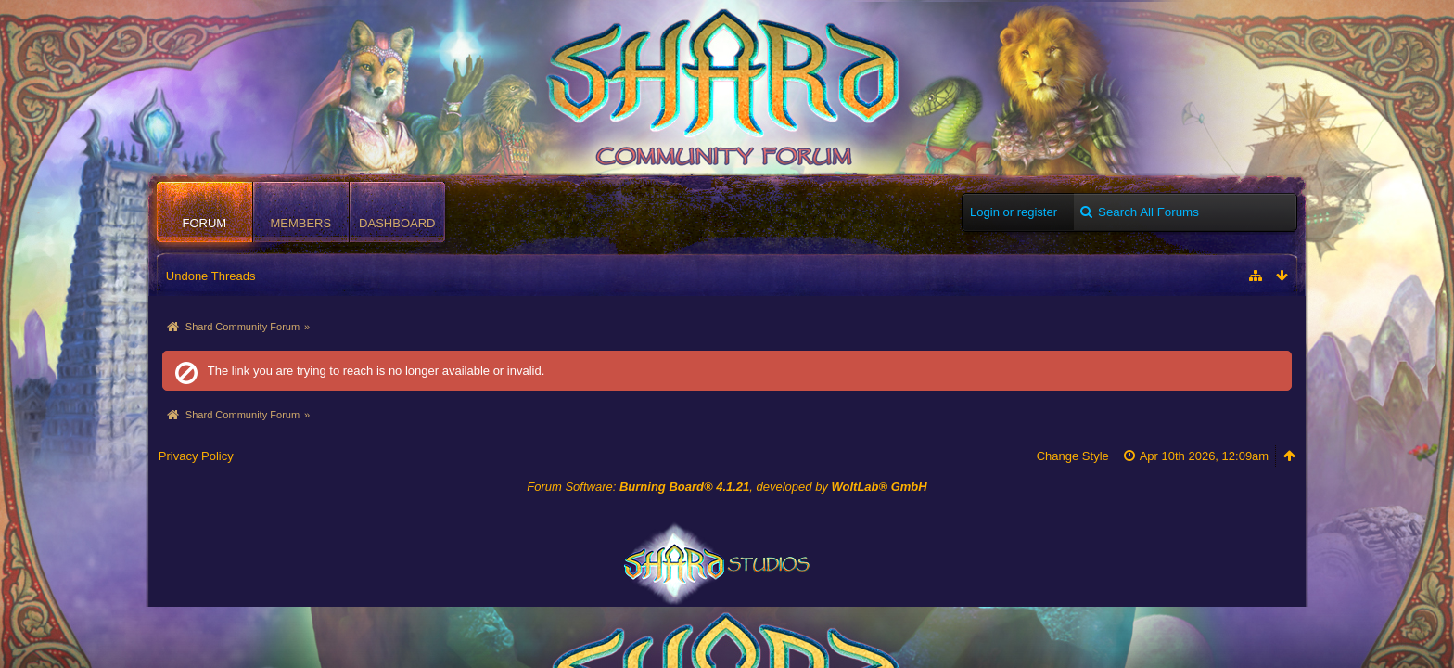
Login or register (1013, 212)
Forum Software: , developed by (726, 487)
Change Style (1073, 456)
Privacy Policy (196, 456)
